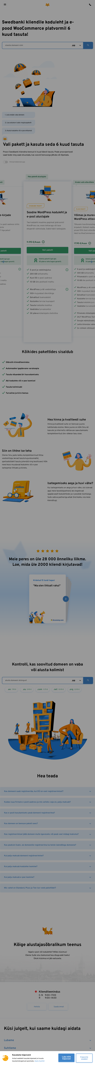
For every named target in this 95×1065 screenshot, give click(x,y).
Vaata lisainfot (40, 1061)
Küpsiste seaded (84, 1058)
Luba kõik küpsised (66, 1058)
